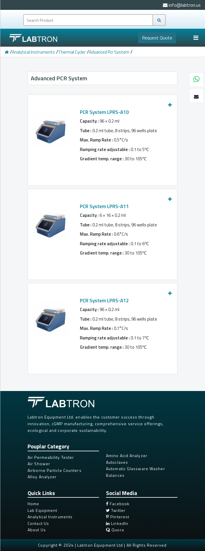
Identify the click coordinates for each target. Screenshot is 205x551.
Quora (115, 530)
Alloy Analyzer (42, 477)
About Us (37, 530)
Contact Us (38, 523)
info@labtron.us (182, 4)
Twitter (115, 510)
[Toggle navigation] (196, 37)
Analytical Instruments (33, 52)
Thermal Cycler (72, 52)
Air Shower (39, 464)
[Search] (159, 20)
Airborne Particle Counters (55, 470)
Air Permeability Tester (51, 457)
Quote (157, 37)
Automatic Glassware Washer (135, 468)
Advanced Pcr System (109, 52)
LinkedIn (117, 523)
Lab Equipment (42, 510)
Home (33, 504)
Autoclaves (117, 462)
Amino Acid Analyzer (127, 455)
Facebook (118, 504)
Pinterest (117, 517)
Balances (115, 475)
